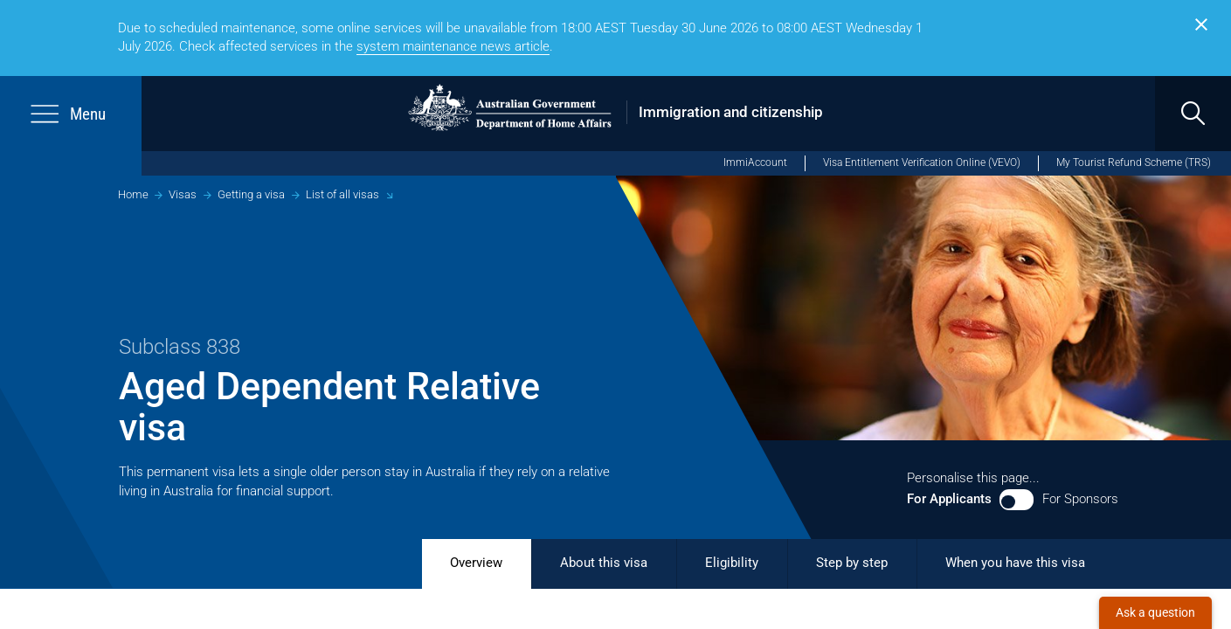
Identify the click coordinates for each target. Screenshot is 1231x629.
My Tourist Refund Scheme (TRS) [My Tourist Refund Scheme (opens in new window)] (1133, 162)
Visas (183, 194)
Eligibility (731, 562)
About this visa (603, 562)
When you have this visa (1015, 562)
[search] (1193, 114)
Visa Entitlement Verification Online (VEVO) (921, 162)
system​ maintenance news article (453, 46)
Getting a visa (251, 194)
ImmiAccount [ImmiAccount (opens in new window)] (755, 162)
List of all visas (342, 194)
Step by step (852, 562)
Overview (476, 562)
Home (133, 194)
